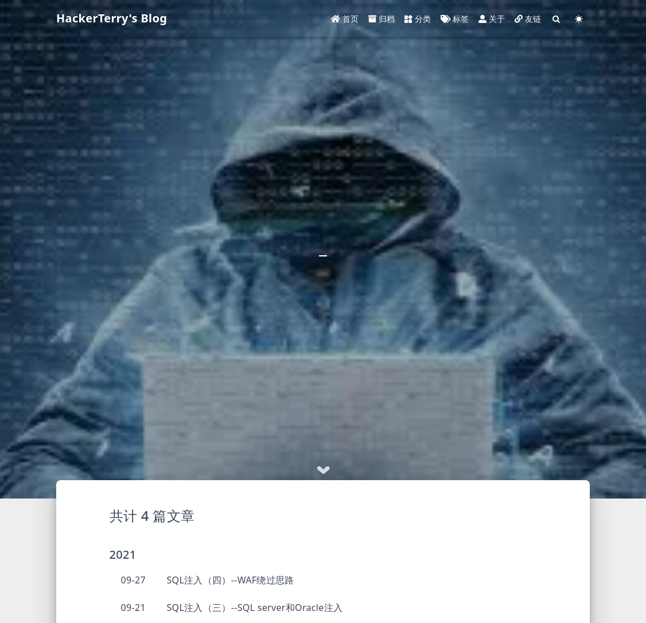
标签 (455, 18)
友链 (528, 18)
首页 (345, 18)
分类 (417, 18)
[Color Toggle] (579, 18)
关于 (491, 18)
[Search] (556, 18)
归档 (381, 18)
